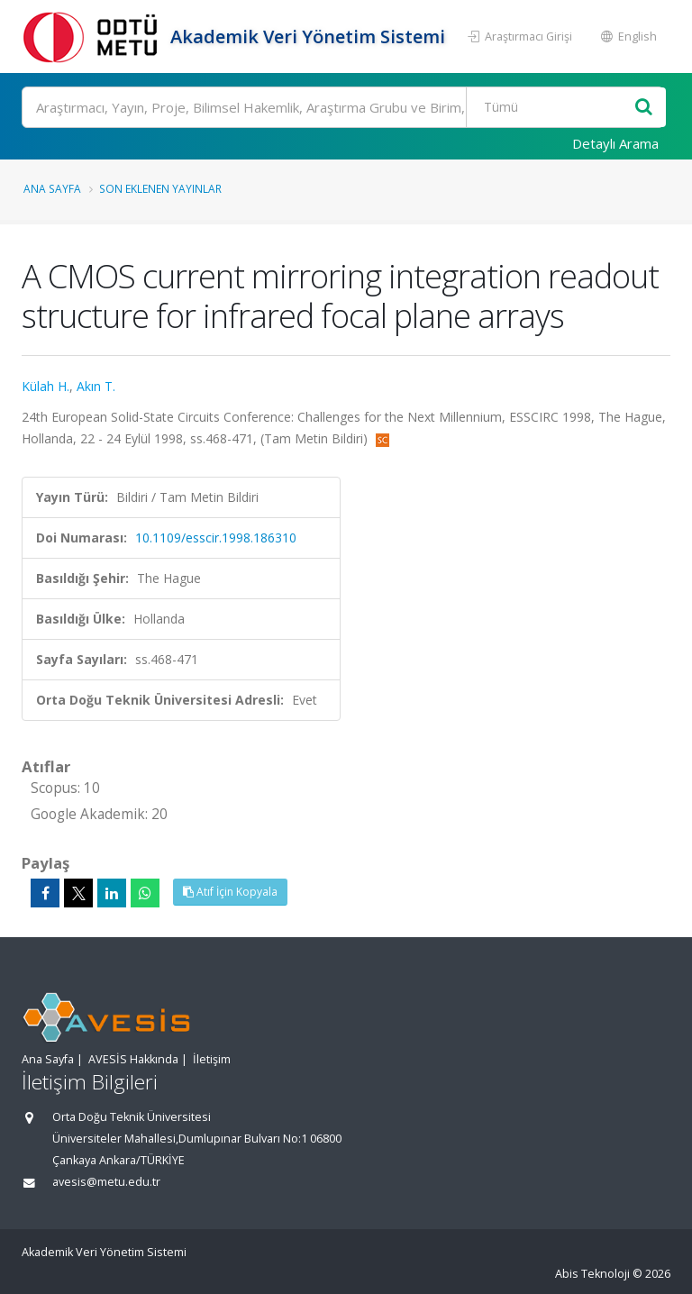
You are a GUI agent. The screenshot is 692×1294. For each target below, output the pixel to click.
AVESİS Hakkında (133, 1059)
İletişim (212, 1059)
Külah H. (45, 386)
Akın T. (96, 386)
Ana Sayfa (52, 188)
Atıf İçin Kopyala (230, 891)
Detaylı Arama (615, 143)
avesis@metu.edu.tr (106, 1181)
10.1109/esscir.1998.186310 (215, 537)
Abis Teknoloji (592, 1273)
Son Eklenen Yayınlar (160, 188)
